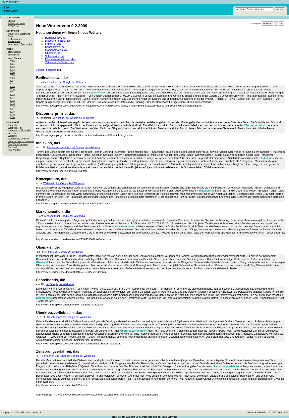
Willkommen (13, 17)
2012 (12, 95)
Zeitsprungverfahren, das (59, 62)
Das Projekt (12, 31)
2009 (12, 86)
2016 (12, 106)
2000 (12, 61)
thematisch (13, 54)
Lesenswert (12, 122)
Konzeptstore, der (55, 46)
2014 (12, 100)
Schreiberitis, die (54, 56)
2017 (12, 109)
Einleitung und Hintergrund (15, 40)
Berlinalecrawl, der (55, 37)
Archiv (9, 49)
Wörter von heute (16, 23)
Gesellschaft (50, 82)
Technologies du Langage (21, 141)
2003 (12, 69)
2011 (12, 92)
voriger (40, 69)
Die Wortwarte (9, 2)
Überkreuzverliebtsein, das (60, 59)
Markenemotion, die (56, 49)
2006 (12, 78)
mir (54, 394)
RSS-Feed (13, 26)
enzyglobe (13, 133)
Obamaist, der (53, 52)
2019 (12, 114)
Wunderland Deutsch (18, 138)
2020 (12, 117)
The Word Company (18, 144)
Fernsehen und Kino (58, 147)
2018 (12, 112)
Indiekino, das (53, 43)
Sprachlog (13, 125)
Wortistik (12, 136)
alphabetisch (14, 52)
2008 (12, 83)
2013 (12, 97)
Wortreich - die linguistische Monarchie (19, 129)
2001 (12, 64)
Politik (49, 251)
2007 (12, 81)
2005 (12, 75)
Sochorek (12, 147)
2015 (12, 103)
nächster (51, 69)
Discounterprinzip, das (58, 40)
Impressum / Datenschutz (21, 44)
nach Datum (14, 58)
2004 (12, 72)
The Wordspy (14, 150)
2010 (12, 89)
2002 (12, 67)
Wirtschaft (58, 117)
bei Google (65, 82)
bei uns (11, 20)
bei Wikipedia (79, 82)
